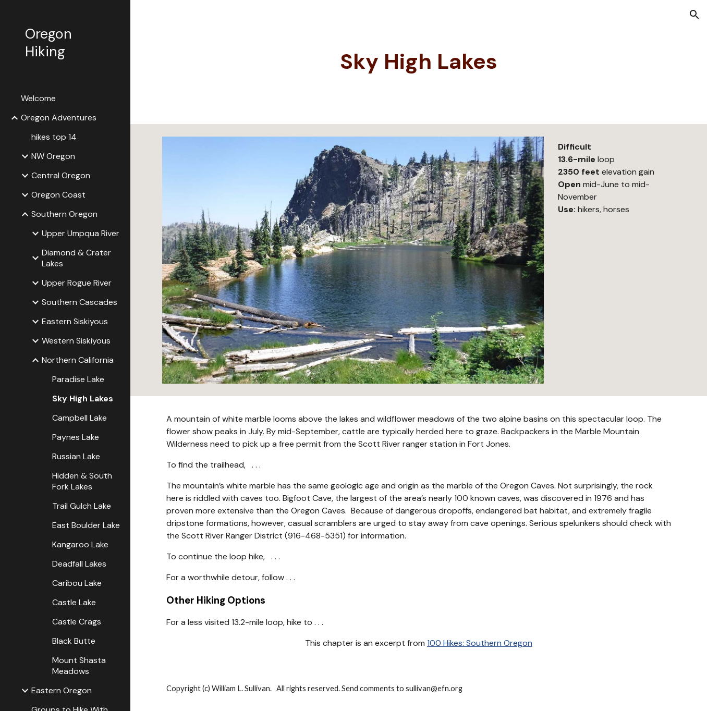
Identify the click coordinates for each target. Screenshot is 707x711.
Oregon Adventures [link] (58, 117)
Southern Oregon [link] (64, 214)
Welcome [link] (38, 98)
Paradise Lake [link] (78, 379)
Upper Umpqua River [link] (80, 233)
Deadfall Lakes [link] (79, 563)
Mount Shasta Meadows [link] (79, 666)
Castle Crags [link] (76, 621)
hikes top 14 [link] (54, 136)
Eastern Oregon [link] (61, 690)
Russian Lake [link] (76, 456)
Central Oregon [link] (60, 175)
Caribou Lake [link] (77, 583)
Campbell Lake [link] (79, 417)
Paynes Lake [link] (75, 437)
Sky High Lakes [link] (82, 398)
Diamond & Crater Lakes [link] (76, 258)
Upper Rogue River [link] (77, 282)
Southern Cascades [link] (79, 302)
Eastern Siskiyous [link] (75, 321)
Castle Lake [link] (74, 602)
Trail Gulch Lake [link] (81, 505)
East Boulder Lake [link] (86, 525)
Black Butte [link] (73, 640)
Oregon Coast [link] (58, 194)
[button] (694, 14)
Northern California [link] (78, 359)
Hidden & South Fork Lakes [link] (82, 481)
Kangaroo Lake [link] (80, 544)
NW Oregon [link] (53, 156)
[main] (419, 62)
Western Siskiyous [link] (76, 340)
